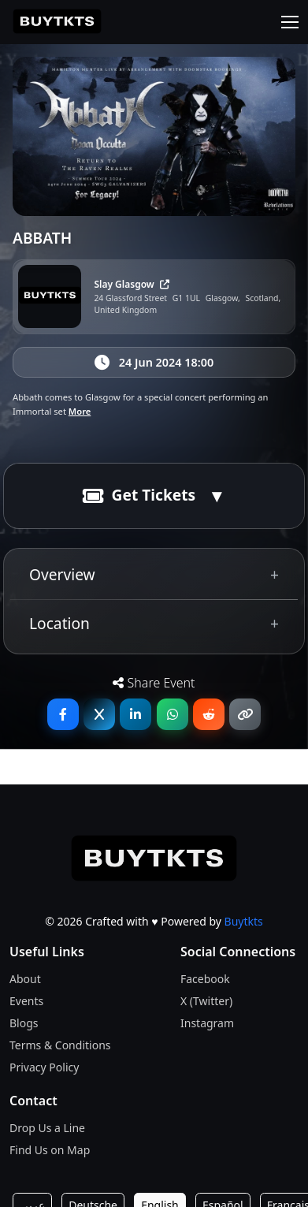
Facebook (205, 978)
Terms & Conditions (60, 1044)
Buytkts (244, 921)
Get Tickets (139, 494)
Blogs (24, 1022)
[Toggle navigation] (290, 22)
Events (26, 1000)
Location (59, 623)
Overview (62, 574)
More (80, 411)
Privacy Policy (44, 1067)
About (25, 978)
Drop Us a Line (47, 1127)
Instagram (207, 1022)
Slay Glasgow (131, 284)
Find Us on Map (49, 1149)
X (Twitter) (206, 1000)
